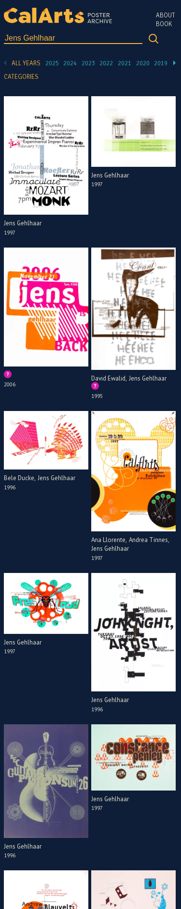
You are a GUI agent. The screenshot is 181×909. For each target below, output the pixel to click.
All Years (26, 63)
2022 (106, 63)
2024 (70, 63)
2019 (160, 63)
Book (164, 24)
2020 (143, 63)
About (165, 15)
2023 (88, 63)
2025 (52, 63)
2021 (124, 63)
